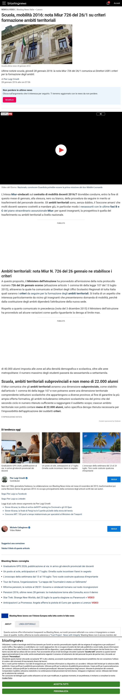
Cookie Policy (7, 678)
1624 (46, 647)
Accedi (117, 3)
